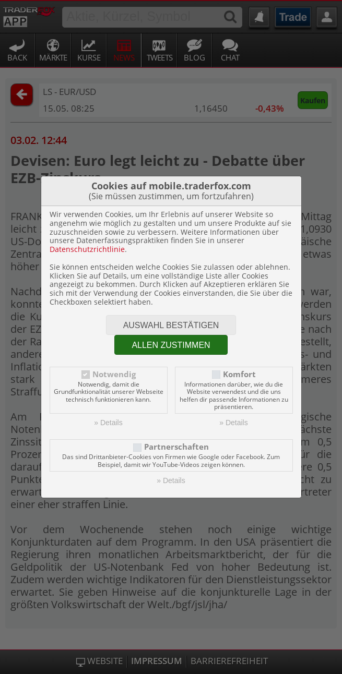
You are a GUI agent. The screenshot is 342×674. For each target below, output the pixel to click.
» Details (108, 422)
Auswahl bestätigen (171, 325)
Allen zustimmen (171, 345)
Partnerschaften (176, 446)
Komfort (239, 374)
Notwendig (114, 374)
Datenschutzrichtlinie (87, 249)
